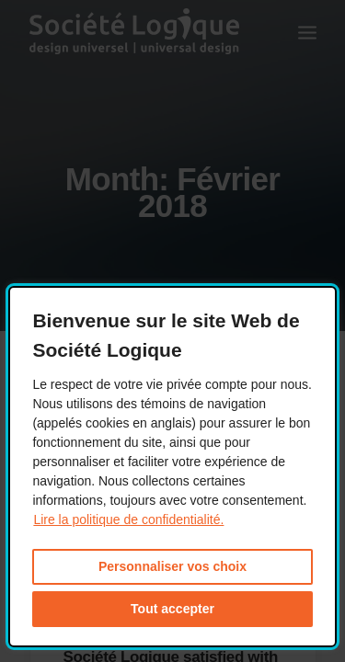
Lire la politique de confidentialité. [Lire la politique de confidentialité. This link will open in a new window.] (128, 519)
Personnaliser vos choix (172, 566)
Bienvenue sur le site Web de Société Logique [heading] (165, 335)
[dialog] (172, 466)
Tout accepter (172, 608)
